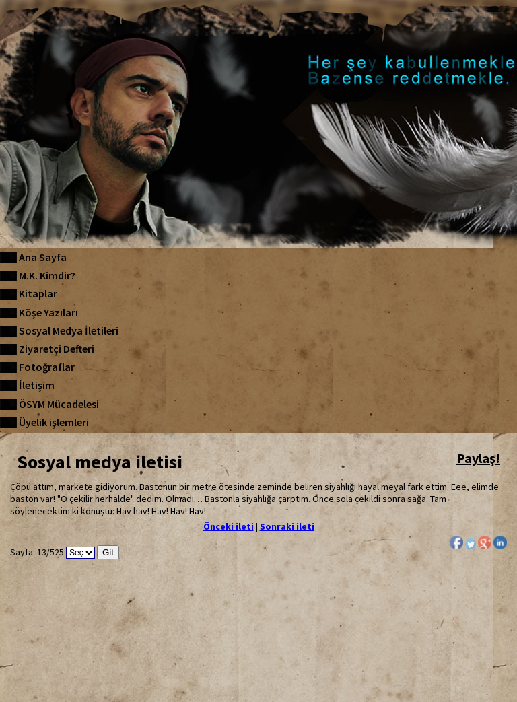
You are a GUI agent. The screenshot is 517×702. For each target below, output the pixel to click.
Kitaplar (38, 293)
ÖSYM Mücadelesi (59, 404)
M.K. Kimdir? (47, 275)
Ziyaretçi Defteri (56, 348)
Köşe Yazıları (48, 312)
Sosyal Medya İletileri (68, 330)
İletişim (37, 385)
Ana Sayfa (43, 257)
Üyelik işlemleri (54, 422)
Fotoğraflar (47, 367)
